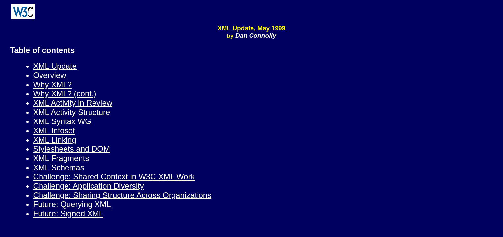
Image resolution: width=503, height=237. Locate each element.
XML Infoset (54, 130)
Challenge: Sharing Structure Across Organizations (122, 195)
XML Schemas (58, 167)
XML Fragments (61, 158)
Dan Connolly (255, 35)
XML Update (55, 66)
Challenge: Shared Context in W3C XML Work (114, 176)
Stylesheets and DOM (71, 149)
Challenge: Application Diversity (88, 185)
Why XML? (52, 84)
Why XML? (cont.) (64, 93)
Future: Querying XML (72, 204)
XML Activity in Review (73, 102)
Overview (49, 75)
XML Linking (54, 139)
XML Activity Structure (71, 112)
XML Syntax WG (62, 121)
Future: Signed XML (68, 213)
